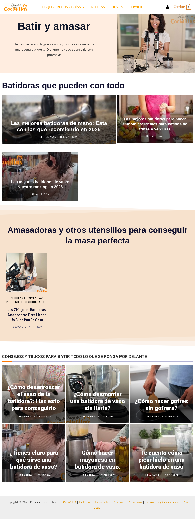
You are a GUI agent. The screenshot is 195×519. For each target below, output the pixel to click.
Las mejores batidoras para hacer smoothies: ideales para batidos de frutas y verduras (154, 124)
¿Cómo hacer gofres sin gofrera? (161, 404)
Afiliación (135, 502)
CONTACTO (68, 502)
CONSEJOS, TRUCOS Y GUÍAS (61, 7)
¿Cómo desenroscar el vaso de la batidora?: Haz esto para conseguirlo (33, 397)
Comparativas (33, 297)
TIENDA (117, 7)
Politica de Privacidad (95, 502)
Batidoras (16, 297)
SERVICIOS (137, 7)
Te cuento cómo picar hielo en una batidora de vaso (161, 459)
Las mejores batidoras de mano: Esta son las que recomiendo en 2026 (59, 125)
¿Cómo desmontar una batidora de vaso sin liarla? (97, 401)
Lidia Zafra (50, 136)
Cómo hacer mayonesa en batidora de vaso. (97, 459)
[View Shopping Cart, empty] (182, 7)
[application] (83, 7)
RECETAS (98, 7)
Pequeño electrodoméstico (26, 301)
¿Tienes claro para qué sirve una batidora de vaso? (33, 459)
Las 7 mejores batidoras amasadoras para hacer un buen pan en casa (26, 315)
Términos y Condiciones (162, 502)
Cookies (119, 502)
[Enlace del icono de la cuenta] (167, 7)
